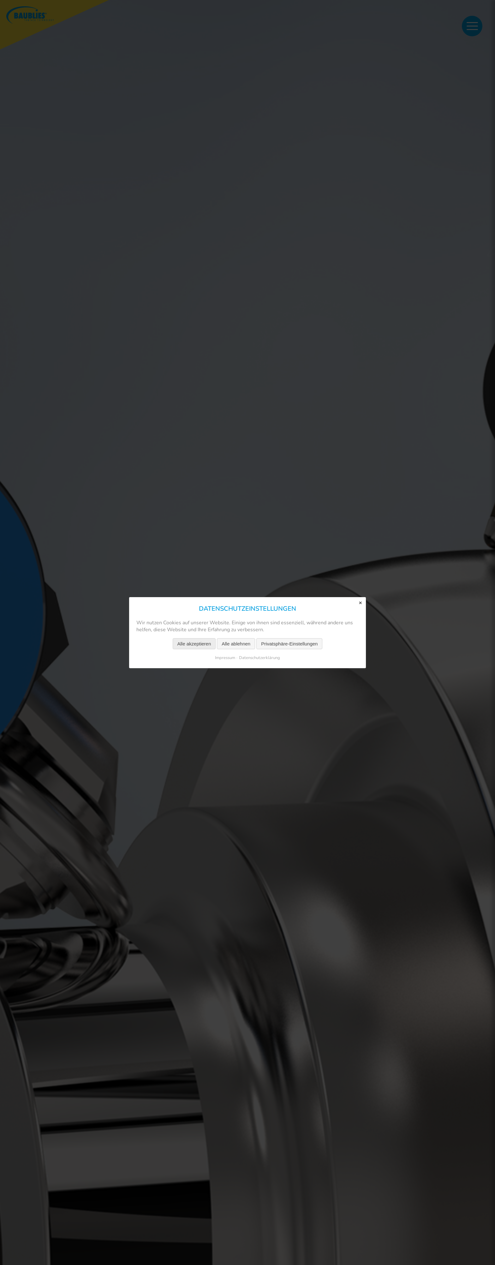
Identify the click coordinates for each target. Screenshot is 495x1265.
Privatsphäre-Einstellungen (289, 643)
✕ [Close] (360, 602)
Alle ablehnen (236, 643)
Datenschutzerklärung (259, 657)
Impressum (225, 657)
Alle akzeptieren (194, 643)
